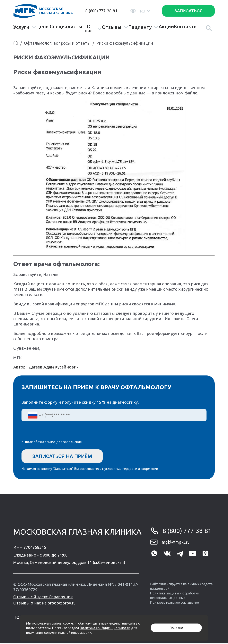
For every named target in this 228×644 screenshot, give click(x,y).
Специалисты (66, 27)
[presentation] (52, 433)
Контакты (186, 27)
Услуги (24, 27)
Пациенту (143, 27)
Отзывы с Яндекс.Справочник (43, 598)
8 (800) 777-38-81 (101, 10)
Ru (145, 11)
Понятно (176, 628)
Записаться (188, 10)
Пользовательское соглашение (174, 603)
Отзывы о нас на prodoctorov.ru (44, 604)
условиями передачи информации (131, 470)
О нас (93, 29)
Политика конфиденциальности (105, 628)
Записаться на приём (65, 456)
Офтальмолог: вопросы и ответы (57, 43)
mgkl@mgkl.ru (176, 543)
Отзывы (115, 27)
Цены (43, 27)
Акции (166, 27)
